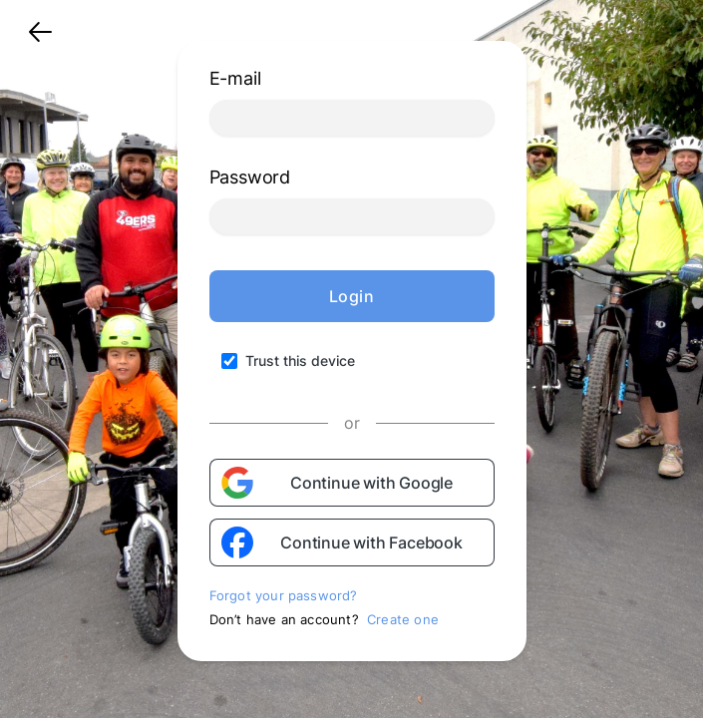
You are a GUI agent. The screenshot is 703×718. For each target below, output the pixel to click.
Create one (403, 619)
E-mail (235, 78)
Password (249, 177)
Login (352, 296)
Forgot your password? (283, 595)
